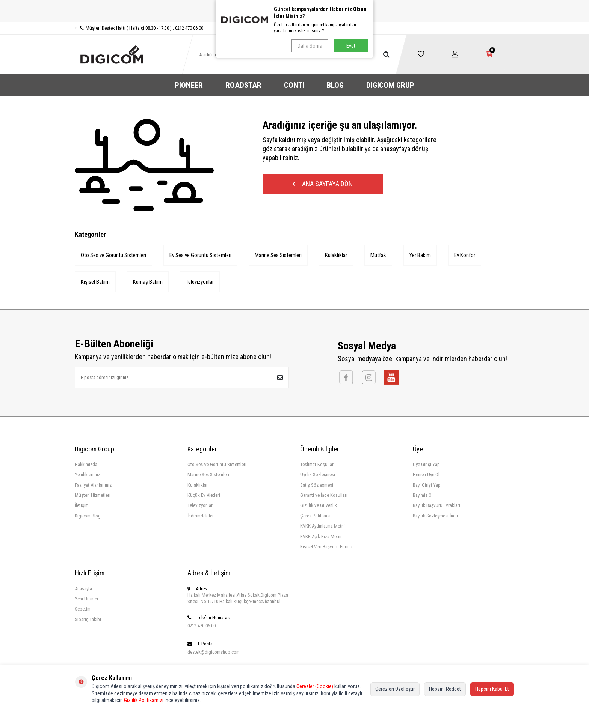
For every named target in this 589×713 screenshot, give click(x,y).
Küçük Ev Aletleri (203, 495)
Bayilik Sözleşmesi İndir (435, 516)
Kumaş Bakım (148, 281)
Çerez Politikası (315, 516)
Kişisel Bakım (95, 281)
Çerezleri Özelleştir (395, 689)
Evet (350, 46)
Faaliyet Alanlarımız (93, 485)
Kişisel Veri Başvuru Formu (326, 546)
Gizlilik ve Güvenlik (318, 505)
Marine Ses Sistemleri (278, 255)
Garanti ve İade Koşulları (323, 495)
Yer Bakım (420, 255)
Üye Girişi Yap (426, 464)
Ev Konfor (464, 255)
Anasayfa (83, 588)
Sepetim (83, 609)
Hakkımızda (86, 464)
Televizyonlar (200, 281)
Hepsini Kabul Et (492, 689)
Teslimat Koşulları (317, 464)
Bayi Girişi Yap (427, 485)
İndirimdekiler (200, 516)
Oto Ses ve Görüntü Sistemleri (113, 255)
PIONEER (189, 85)
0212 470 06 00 (201, 626)
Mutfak (378, 255)
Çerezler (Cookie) (314, 686)
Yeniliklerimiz (87, 474)
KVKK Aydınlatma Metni (322, 526)
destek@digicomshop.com (213, 652)
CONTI (294, 85)
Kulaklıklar (336, 255)
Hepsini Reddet (445, 689)
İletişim (82, 505)
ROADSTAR (243, 85)
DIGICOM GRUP (390, 85)
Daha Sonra (310, 46)
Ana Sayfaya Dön (323, 184)
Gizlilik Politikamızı (143, 700)
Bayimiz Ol (423, 495)
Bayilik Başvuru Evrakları (436, 505)
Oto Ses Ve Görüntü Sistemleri (216, 464)
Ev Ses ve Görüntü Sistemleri (200, 255)
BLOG (335, 85)
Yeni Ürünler (86, 599)
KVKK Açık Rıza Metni (320, 536)
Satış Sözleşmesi (316, 485)
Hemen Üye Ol (426, 474)
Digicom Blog (88, 516)
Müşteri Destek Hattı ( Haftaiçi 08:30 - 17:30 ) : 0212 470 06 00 (139, 28)
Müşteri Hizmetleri (92, 495)
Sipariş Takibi (88, 619)
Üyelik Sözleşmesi (317, 474)
